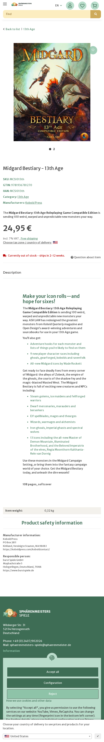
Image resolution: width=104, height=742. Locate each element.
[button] (70, 5)
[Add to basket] (6, 41)
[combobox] (47, 736)
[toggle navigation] (5, 2)
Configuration (53, 683)
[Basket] (95, 5)
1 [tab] (50, 149)
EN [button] (57, 5)
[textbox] (47, 736)
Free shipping (29, 238)
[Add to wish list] (93, 50)
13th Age (23, 197)
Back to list (13, 29)
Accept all (53, 672)
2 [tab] (54, 149)
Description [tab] (12, 272)
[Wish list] (82, 5)
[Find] (47, 14)
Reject (53, 694)
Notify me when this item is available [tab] (56, 272)
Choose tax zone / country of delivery (30, 242)
